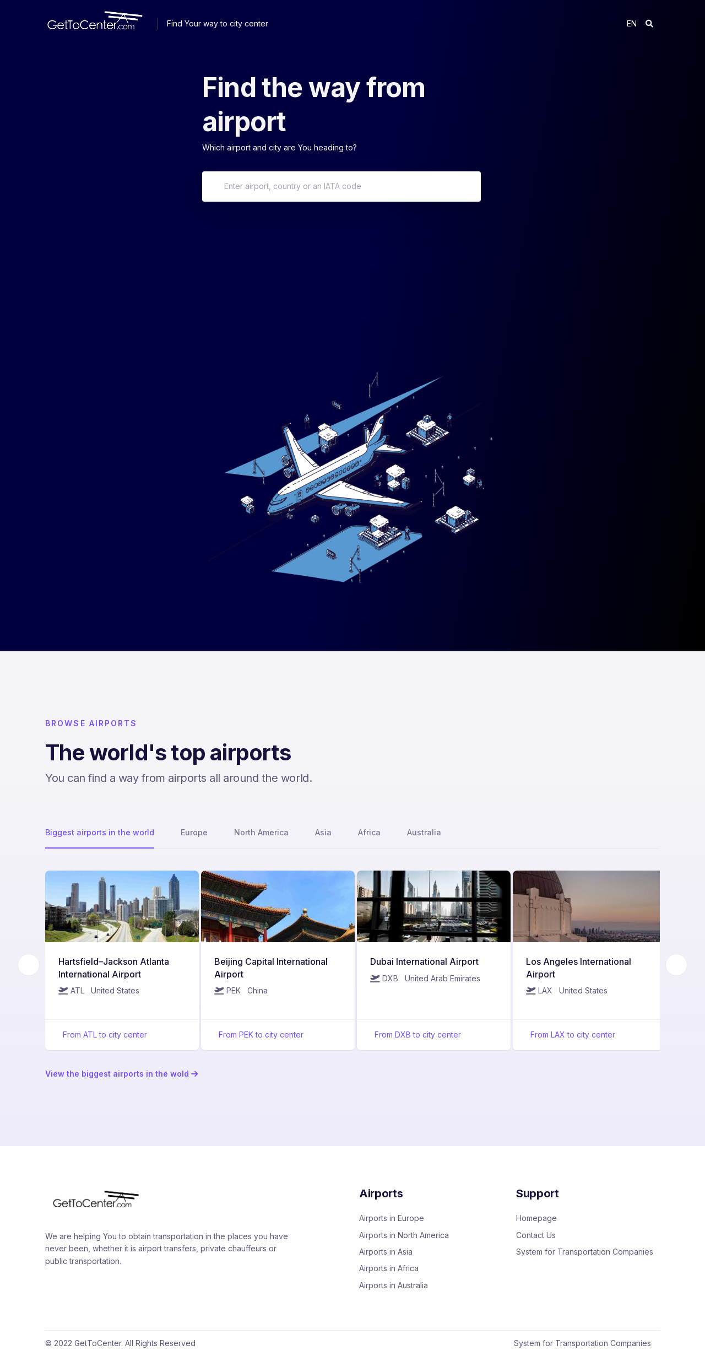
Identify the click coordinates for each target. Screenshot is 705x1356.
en (632, 23)
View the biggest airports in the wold (121, 1073)
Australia (424, 832)
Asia (323, 832)
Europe (194, 832)
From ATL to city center (105, 1034)
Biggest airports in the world (99, 832)
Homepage (536, 1218)
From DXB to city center (418, 1034)
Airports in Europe (391, 1218)
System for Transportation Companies (584, 1251)
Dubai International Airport (424, 961)
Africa (369, 832)
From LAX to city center (572, 1034)
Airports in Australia (393, 1285)
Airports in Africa (389, 1268)
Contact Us (536, 1235)
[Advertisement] (352, 284)
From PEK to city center (261, 1034)
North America (261, 832)
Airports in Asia (386, 1251)
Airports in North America (404, 1235)
